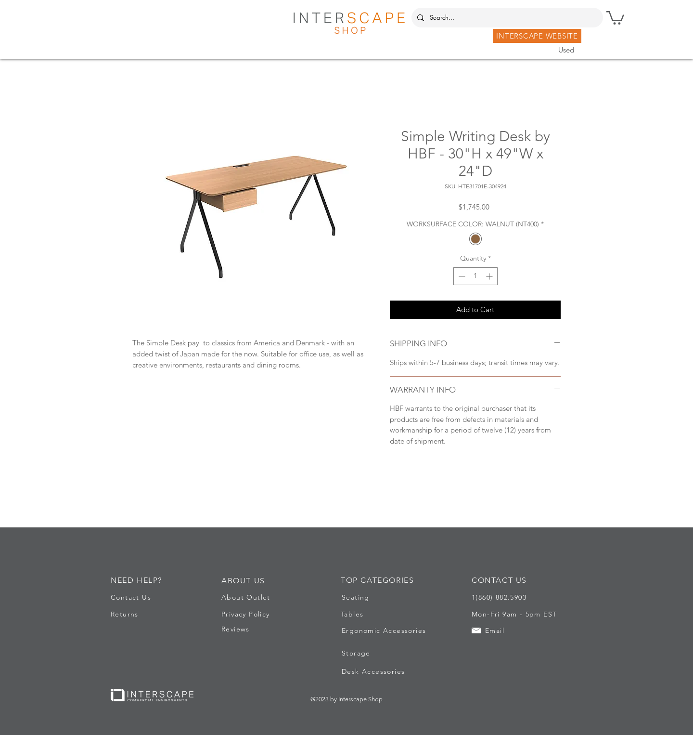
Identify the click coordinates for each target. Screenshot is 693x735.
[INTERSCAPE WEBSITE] (537, 36)
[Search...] (506, 17)
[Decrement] (461, 276)
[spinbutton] (475, 276)
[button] (615, 17)
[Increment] (490, 276)
